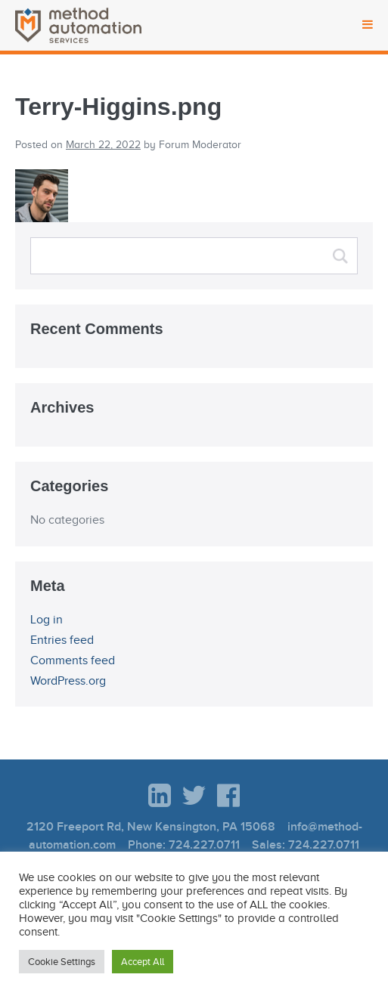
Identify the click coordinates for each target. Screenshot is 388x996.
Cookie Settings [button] (61, 961)
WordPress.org (68, 681)
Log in (46, 619)
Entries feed (62, 640)
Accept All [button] (142, 961)
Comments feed (72, 660)
